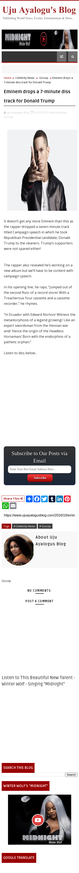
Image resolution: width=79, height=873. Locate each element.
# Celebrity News (24, 526)
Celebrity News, (58, 112)
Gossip (43, 78)
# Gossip (45, 526)
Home (7, 78)
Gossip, (8, 117)
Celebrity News (25, 78)
